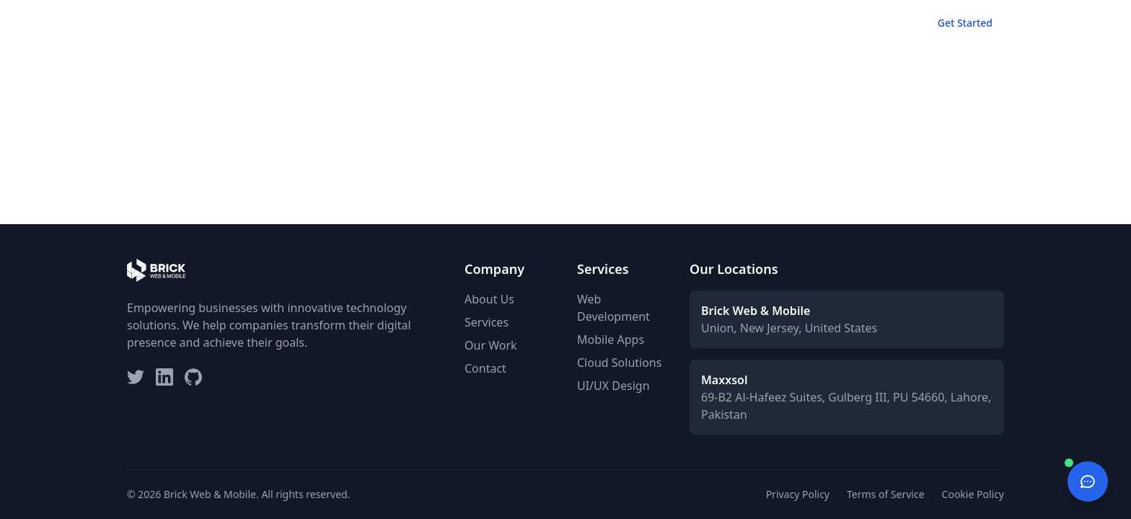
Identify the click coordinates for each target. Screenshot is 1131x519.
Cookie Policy (973, 494)
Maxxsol (724, 380)
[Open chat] (1088, 481)
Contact (884, 23)
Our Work (767, 23)
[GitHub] (193, 377)
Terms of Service (886, 494)
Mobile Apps (610, 339)
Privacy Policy (797, 494)
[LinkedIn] (164, 377)
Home (643, 23)
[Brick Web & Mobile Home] (156, 23)
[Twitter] (135, 377)
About (827, 23)
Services (701, 23)
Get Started (965, 23)
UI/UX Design (613, 386)
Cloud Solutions (619, 363)
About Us (489, 299)
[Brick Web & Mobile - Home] (156, 23)
